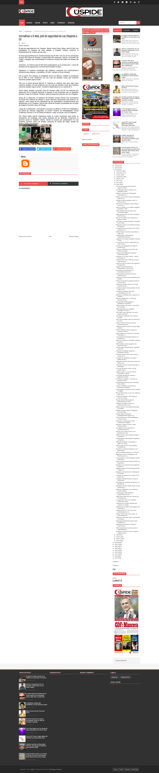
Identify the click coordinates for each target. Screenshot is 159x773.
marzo (118, 537)
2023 (116, 542)
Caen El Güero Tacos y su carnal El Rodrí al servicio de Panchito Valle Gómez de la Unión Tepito (36, 755)
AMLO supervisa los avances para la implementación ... (127, 528)
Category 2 (116, 565)
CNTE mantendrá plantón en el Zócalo (127, 452)
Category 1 (116, 561)
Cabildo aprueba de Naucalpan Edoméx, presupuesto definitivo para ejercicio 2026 (36, 745)
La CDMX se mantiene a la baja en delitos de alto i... (126, 358)
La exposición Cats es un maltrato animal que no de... (126, 500)
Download (71, 23)
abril (117, 535)
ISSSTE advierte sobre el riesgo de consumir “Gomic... (126, 330)
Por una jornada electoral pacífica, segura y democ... (126, 187)
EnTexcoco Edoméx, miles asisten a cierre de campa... (126, 397)
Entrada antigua (74, 236)
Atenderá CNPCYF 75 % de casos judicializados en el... (126, 511)
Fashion (37, 23)
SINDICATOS (96, 134)
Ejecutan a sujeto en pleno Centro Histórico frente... (126, 425)
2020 (116, 548)
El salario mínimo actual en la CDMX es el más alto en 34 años (36, 677)
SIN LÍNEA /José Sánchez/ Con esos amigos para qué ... (127, 313)
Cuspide (32, 769)
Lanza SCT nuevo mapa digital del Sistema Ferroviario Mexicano (37, 737)
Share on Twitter (44, 149)
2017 (116, 554)
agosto (118, 178)
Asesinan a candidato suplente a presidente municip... (125, 351)
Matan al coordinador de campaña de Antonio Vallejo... (127, 490)
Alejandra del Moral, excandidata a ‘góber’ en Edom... (126, 442)
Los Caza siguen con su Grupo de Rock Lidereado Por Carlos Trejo (36, 729)
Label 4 (117, 580)
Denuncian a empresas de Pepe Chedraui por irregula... (125, 421)
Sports (45, 23)
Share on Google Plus (61, 149)
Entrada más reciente (25, 236)
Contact (127, 769)
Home (22, 23)
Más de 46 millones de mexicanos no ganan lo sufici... (127, 218)
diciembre (119, 171)
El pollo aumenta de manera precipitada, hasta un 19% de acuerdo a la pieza (35, 720)
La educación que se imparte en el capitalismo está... (126, 190)
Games (52, 23)
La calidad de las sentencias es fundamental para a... (125, 428)
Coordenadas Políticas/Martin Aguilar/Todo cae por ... (124, 493)
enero (118, 540)
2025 (116, 167)
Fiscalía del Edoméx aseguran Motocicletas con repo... (125, 400)
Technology (61, 23)
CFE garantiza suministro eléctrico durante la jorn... (126, 274)
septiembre (119, 177)
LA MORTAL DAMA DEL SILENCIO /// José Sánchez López (36, 703)
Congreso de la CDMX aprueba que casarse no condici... (126, 504)
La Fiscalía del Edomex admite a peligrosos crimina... (125, 376)
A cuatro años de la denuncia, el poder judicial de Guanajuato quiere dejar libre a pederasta (36, 695)
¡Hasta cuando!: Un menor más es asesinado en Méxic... (126, 372)
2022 (116, 544)
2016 (116, 556)
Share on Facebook (27, 149)
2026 (116, 165)
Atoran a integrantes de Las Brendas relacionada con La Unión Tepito (35, 685)
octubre (118, 175)
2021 (116, 546)
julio (117, 180)
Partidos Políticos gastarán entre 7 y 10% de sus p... (126, 201)
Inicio (50, 236)
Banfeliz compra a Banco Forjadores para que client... (126, 411)
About (121, 769)
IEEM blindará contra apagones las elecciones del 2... (126, 344)
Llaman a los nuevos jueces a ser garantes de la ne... (126, 432)
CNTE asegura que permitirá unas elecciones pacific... (126, 211)
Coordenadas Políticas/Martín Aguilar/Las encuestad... (124, 302)
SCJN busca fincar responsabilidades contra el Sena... (127, 418)
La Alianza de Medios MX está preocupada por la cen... (125, 292)
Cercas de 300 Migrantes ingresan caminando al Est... (126, 253)
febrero (118, 538)
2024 (116, 169)
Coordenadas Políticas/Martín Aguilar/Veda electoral (124, 236)
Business (29, 23)
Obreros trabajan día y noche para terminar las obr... (126, 299)
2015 (116, 558)
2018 (116, 552)
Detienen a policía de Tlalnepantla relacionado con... (126, 194)
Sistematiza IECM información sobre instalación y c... (126, 521)
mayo (118, 184)
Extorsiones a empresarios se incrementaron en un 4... (124, 271)
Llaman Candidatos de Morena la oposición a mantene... (126, 386)
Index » (115, 578)
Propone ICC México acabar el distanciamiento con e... (125, 404)
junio (117, 182)
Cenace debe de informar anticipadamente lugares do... (125, 414)
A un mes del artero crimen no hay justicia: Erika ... (126, 369)
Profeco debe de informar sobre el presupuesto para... (126, 323)
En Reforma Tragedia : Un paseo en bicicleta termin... (126, 379)
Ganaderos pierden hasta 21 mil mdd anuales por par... (127, 285)
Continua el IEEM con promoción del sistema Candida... (126, 250)
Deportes (86, 134)
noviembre (119, 173)
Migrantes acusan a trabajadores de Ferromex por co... (126, 455)
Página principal (87, 139)
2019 (116, 550)
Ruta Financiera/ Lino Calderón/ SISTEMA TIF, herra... (125, 309)
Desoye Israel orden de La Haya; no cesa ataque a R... (126, 514)
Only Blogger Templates (55, 769)
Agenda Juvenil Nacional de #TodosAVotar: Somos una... (125, 267)
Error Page (135, 769)
